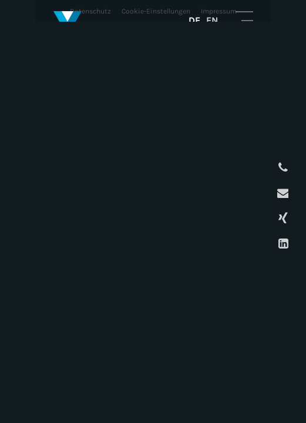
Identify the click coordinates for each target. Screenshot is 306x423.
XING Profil (281, 218)
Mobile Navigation (244, 20)
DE (194, 20)
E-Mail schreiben (281, 193)
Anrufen (281, 167)
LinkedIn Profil (281, 243)
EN (212, 20)
